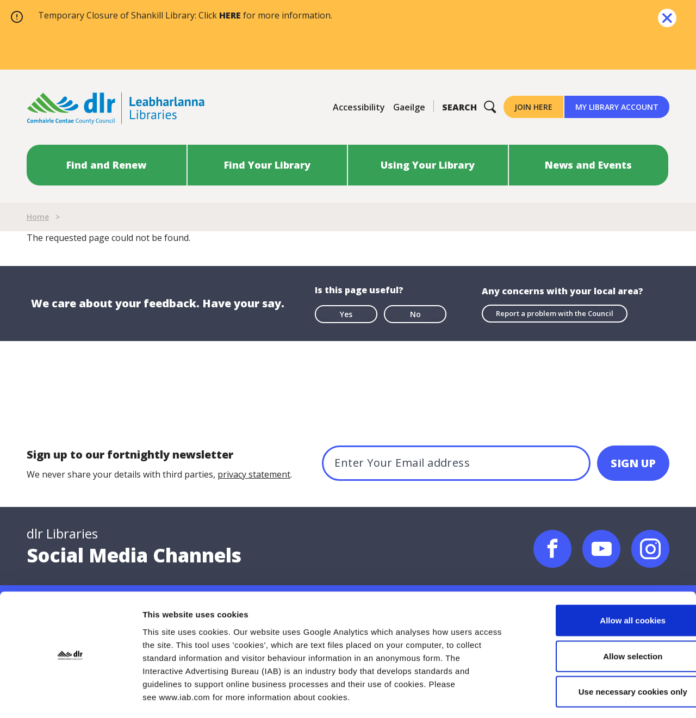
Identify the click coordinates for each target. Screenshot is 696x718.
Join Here (533, 107)
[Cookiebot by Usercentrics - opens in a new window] (70, 697)
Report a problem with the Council (554, 313)
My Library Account (616, 107)
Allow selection (605, 611)
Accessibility (359, 107)
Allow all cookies (605, 575)
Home (38, 217)
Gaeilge (409, 107)
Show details (570, 696)
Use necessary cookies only (605, 646)
